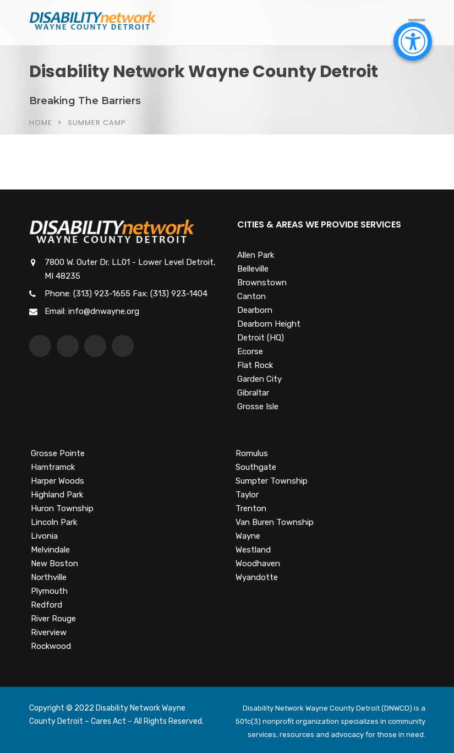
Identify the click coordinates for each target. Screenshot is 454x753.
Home (40, 122)
